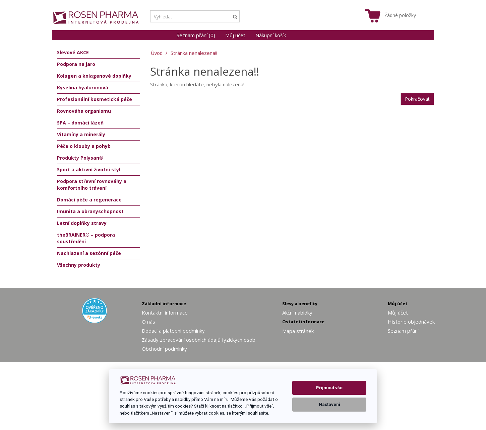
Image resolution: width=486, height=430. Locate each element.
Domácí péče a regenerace (89, 199)
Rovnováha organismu (84, 111)
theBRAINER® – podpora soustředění (86, 238)
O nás (148, 321)
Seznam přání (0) (196, 35)
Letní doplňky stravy (82, 223)
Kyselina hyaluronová (82, 87)
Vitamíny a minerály (81, 134)
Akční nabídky (297, 312)
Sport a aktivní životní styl (88, 169)
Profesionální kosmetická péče (94, 99)
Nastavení (329, 404)
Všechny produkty (78, 265)
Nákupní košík (270, 35)
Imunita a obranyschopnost (90, 211)
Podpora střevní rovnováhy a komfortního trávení (91, 184)
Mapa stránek (298, 331)
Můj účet (235, 35)
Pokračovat (417, 99)
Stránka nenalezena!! (194, 53)
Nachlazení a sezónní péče (89, 253)
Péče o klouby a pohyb (84, 146)
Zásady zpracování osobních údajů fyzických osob (198, 339)
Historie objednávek (411, 321)
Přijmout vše (329, 387)
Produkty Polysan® (80, 158)
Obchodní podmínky (164, 348)
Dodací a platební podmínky (173, 330)
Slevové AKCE (73, 52)
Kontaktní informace (165, 312)
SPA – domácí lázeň (80, 122)
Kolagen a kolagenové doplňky (94, 76)
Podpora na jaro (76, 64)
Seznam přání (403, 330)
